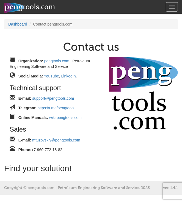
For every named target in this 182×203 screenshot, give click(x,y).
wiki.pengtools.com (65, 117)
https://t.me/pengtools (55, 108)
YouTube (51, 76)
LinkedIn (68, 76)
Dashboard (17, 24)
